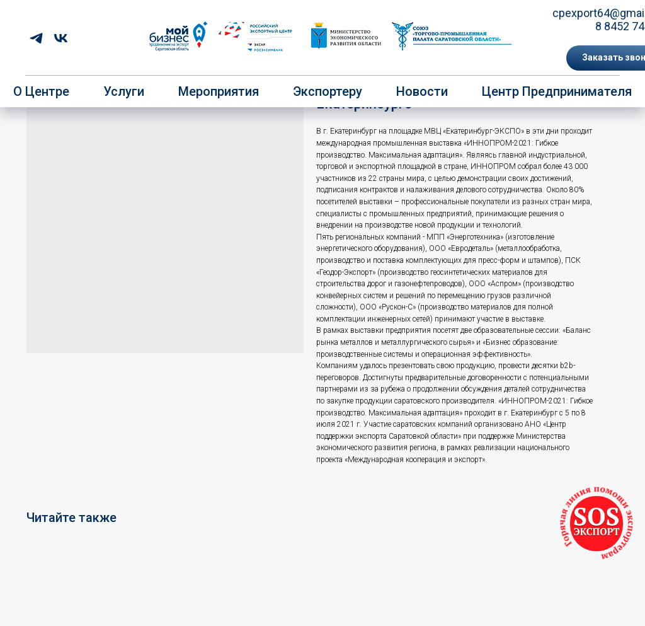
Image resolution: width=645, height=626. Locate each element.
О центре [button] (41, 91)
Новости (422, 91)
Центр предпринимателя (557, 91)
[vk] (61, 38)
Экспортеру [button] (327, 91)
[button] (596, 524)
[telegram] (36, 38)
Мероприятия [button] (218, 91)
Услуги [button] (123, 91)
